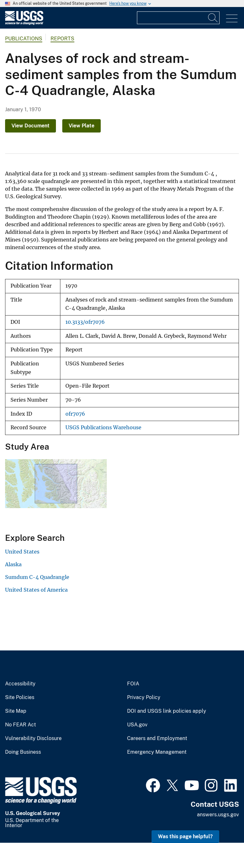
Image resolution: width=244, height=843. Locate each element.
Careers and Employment (157, 738)
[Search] (213, 17)
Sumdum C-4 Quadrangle (37, 577)
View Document (30, 126)
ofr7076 (75, 414)
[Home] (24, 23)
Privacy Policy (143, 697)
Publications (23, 39)
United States (22, 551)
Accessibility (20, 684)
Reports (62, 39)
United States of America (36, 590)
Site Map (15, 711)
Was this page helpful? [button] (185, 836)
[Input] (178, 17)
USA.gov (137, 725)
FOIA (133, 684)
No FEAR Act (20, 725)
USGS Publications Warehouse (103, 428)
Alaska (13, 564)
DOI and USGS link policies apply (166, 711)
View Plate (81, 126)
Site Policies (19, 697)
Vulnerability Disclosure (33, 738)
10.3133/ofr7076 (85, 322)
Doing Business (23, 752)
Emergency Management (156, 752)
